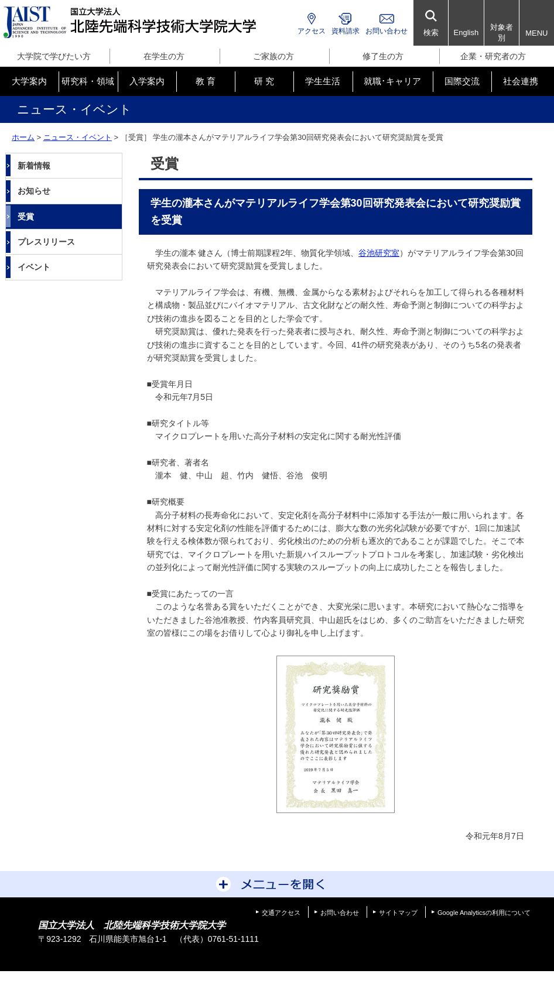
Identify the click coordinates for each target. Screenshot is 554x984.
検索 (431, 32)
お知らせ (34, 191)
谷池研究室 (378, 253)
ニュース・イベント (77, 137)
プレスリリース (46, 241)
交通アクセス (281, 912)
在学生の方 (163, 56)
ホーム (23, 137)
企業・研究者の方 (493, 56)
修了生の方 (383, 56)
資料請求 (345, 31)
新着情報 (34, 165)
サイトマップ (398, 912)
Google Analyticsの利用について (484, 912)
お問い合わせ (386, 31)
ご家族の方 (273, 56)
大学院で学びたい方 (54, 56)
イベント (34, 267)
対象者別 (501, 32)
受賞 (26, 216)
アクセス (311, 31)
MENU (536, 33)
